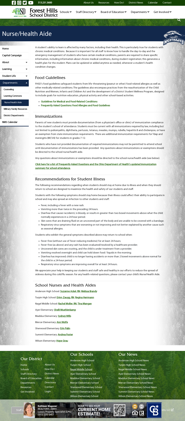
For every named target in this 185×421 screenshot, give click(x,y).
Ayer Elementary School (83, 374)
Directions (50, 382)
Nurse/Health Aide (13, 102)
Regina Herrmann (84, 297)
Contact (167, 2)
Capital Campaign (12, 55)
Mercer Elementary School (84, 383)
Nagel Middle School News (132, 369)
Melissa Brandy (89, 291)
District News (136, 2)
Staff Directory (86, 12)
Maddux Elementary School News (136, 378)
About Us (89, 2)
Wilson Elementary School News (135, 396)
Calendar (153, 2)
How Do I (119, 2)
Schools (66, 12)
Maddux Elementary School (85, 378)
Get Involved (162, 12)
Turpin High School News (131, 365)
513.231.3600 (45, 2)
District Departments (14, 115)
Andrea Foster (65, 334)
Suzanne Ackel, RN (70, 291)
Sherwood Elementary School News (137, 387)
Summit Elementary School (85, 392)
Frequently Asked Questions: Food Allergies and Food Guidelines (75, 105)
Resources (103, 2)
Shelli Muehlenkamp (65, 310)
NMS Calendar (9, 122)
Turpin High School (80, 365)
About (15, 62)
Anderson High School (82, 360)
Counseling (9, 89)
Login (48, 391)
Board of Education (113, 12)
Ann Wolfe (62, 322)
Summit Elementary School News (136, 392)
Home (5, 48)
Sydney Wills (64, 316)
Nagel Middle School (81, 369)
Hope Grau (62, 341)
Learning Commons (13, 96)
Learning (15, 69)
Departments (140, 12)
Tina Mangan (85, 303)
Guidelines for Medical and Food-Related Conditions (69, 101)
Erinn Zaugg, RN (65, 297)
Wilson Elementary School (84, 396)
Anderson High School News (133, 360)
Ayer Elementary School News (134, 374)
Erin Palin (65, 328)
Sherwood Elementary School (86, 387)
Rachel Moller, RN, (67, 303)
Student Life (15, 76)
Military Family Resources (15, 109)
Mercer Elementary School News (135, 383)
